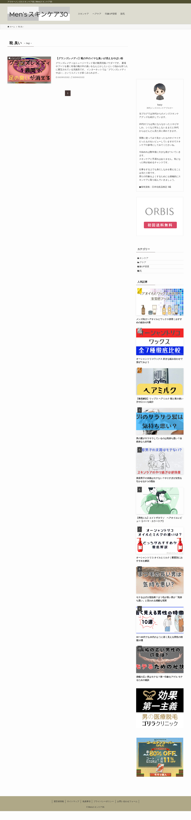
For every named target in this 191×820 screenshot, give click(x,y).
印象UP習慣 (146, 272)
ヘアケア (144, 265)
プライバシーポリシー (104, 810)
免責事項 (86, 810)
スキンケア (145, 259)
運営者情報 (59, 810)
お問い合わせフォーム (127, 810)
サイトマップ (73, 810)
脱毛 (142, 278)
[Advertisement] (160, 59)
